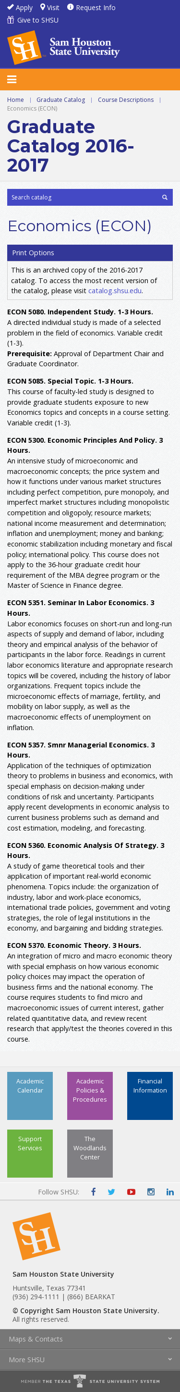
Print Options (33, 252)
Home (15, 100)
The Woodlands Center (90, 1147)
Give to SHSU (38, 20)
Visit (53, 7)
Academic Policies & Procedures (90, 1090)
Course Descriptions (126, 100)
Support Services (30, 1143)
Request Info (96, 7)
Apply (24, 7)
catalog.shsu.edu (115, 290)
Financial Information (150, 1085)
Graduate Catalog (60, 100)
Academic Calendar (30, 1085)
